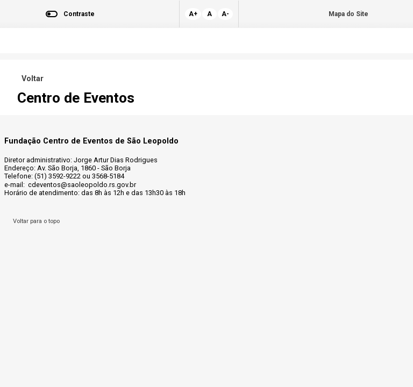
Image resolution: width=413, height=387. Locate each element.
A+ (193, 14)
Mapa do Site (348, 14)
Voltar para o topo (35, 221)
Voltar (30, 78)
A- (225, 14)
